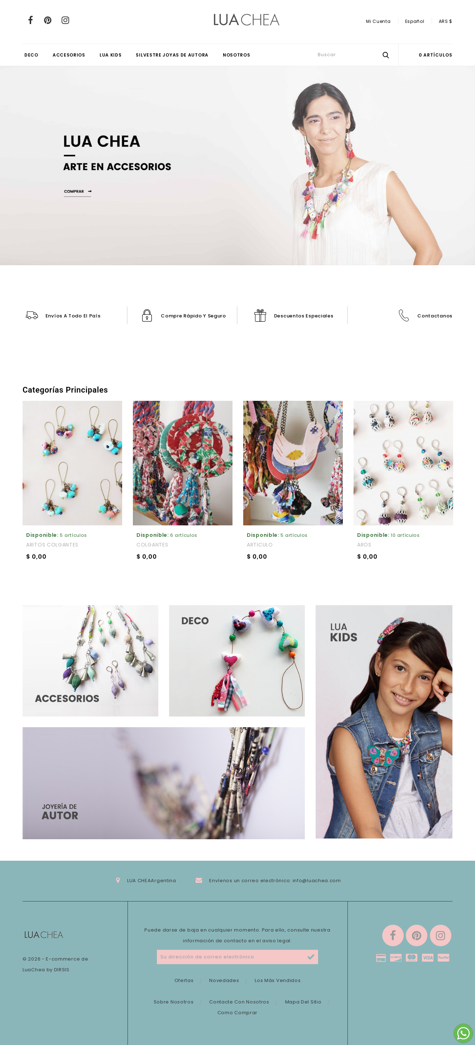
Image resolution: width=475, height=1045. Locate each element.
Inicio (440, 393)
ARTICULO (260, 544)
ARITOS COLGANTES (52, 544)
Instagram (65, 20)
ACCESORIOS (69, 55)
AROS (364, 544)
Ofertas (184, 980)
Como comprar (237, 1012)
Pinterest (48, 20)
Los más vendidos (278, 980)
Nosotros (236, 55)
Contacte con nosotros (239, 1001)
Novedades (224, 980)
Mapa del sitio (303, 1001)
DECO (31, 55)
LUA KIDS (111, 55)
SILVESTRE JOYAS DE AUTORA (172, 55)
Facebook (31, 20)
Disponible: (42, 535)
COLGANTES (152, 544)
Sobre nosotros (174, 1001)
